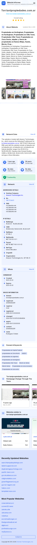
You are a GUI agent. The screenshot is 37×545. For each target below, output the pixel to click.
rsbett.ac (5, 516)
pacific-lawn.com (8, 472)
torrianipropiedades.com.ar (10, 143)
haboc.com (6, 488)
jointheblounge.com (9, 529)
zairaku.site (6, 509)
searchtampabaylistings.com (12, 463)
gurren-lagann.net (8, 485)
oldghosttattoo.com (9, 478)
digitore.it (5, 525)
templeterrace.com (9, 491)
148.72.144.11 (10, 200)
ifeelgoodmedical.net (9, 522)
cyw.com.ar (7, 437)
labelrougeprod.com (9, 466)
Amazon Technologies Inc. (14, 195)
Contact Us (18, 537)
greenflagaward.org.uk (10, 482)
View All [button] (32, 134)
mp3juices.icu (7, 532)
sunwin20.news (7, 506)
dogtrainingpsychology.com (12, 469)
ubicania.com (6, 513)
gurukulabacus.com (9, 475)
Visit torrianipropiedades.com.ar (18, 14)
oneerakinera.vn (8, 503)
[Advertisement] (18, 73)
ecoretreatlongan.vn (9, 519)
